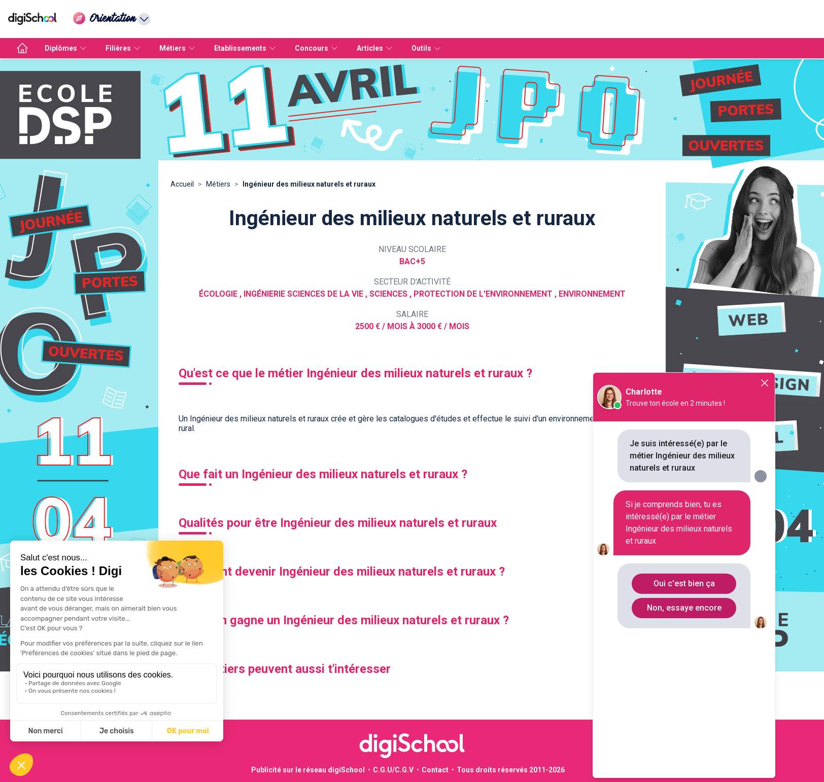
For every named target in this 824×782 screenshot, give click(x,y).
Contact (435, 770)
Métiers (218, 184)
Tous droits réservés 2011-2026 (511, 770)
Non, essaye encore (684, 608)
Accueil (182, 184)
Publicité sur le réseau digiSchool (308, 770)
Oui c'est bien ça (684, 583)
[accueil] (22, 48)
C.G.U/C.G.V (393, 770)
